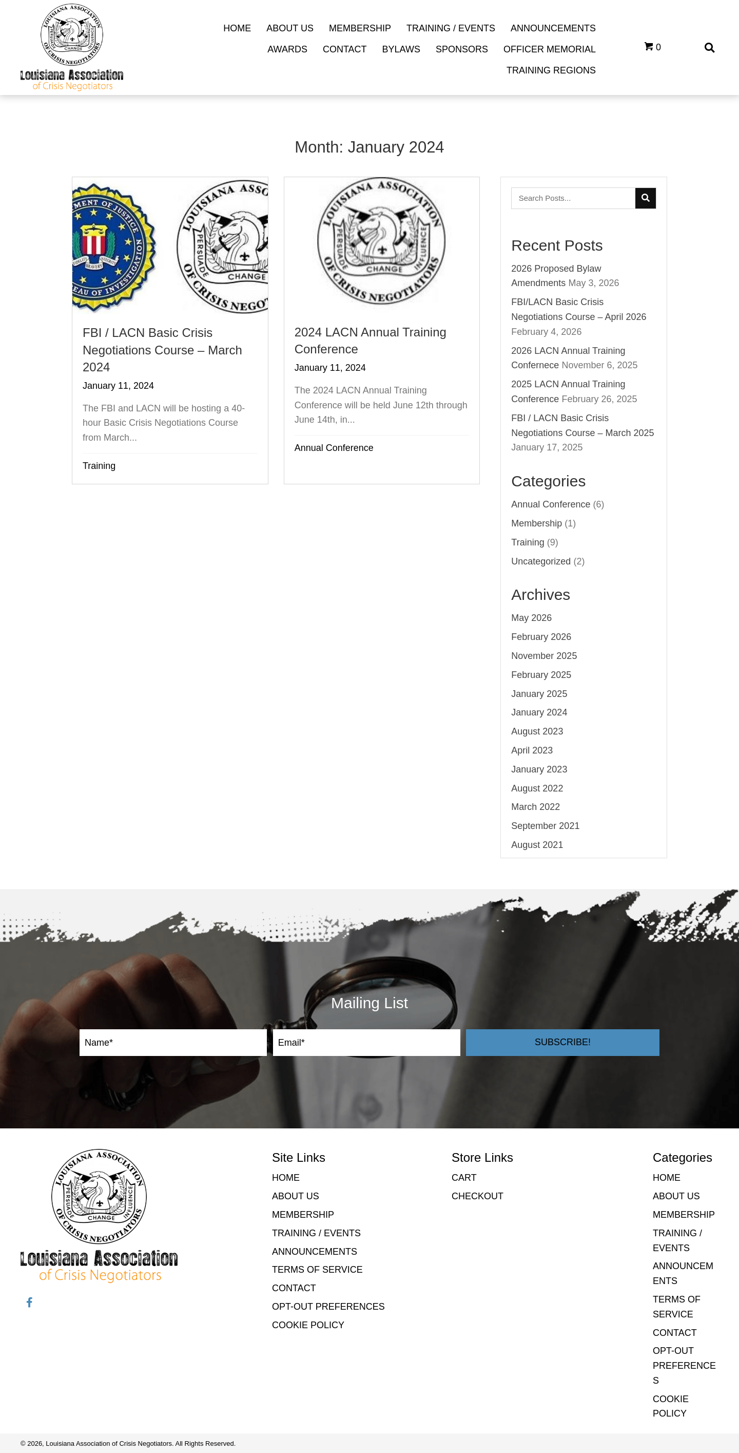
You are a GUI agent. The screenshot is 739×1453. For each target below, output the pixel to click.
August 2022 (537, 788)
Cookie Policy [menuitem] (308, 1325)
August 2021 (537, 845)
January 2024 (539, 712)
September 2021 (545, 826)
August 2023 (537, 731)
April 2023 (532, 750)
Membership (536, 523)
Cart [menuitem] (464, 1178)
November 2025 (544, 656)
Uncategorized (541, 561)
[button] (562, 1042)
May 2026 (531, 618)
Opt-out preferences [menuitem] (328, 1306)
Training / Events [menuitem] (316, 1233)
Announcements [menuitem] (314, 1252)
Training (99, 466)
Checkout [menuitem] (477, 1196)
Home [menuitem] (286, 1178)
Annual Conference (334, 448)
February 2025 (541, 675)
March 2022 (535, 807)
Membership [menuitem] (303, 1215)
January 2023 (539, 769)
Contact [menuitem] (294, 1288)
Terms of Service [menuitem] (317, 1270)
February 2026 (541, 637)
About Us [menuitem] (295, 1196)
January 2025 (539, 694)
